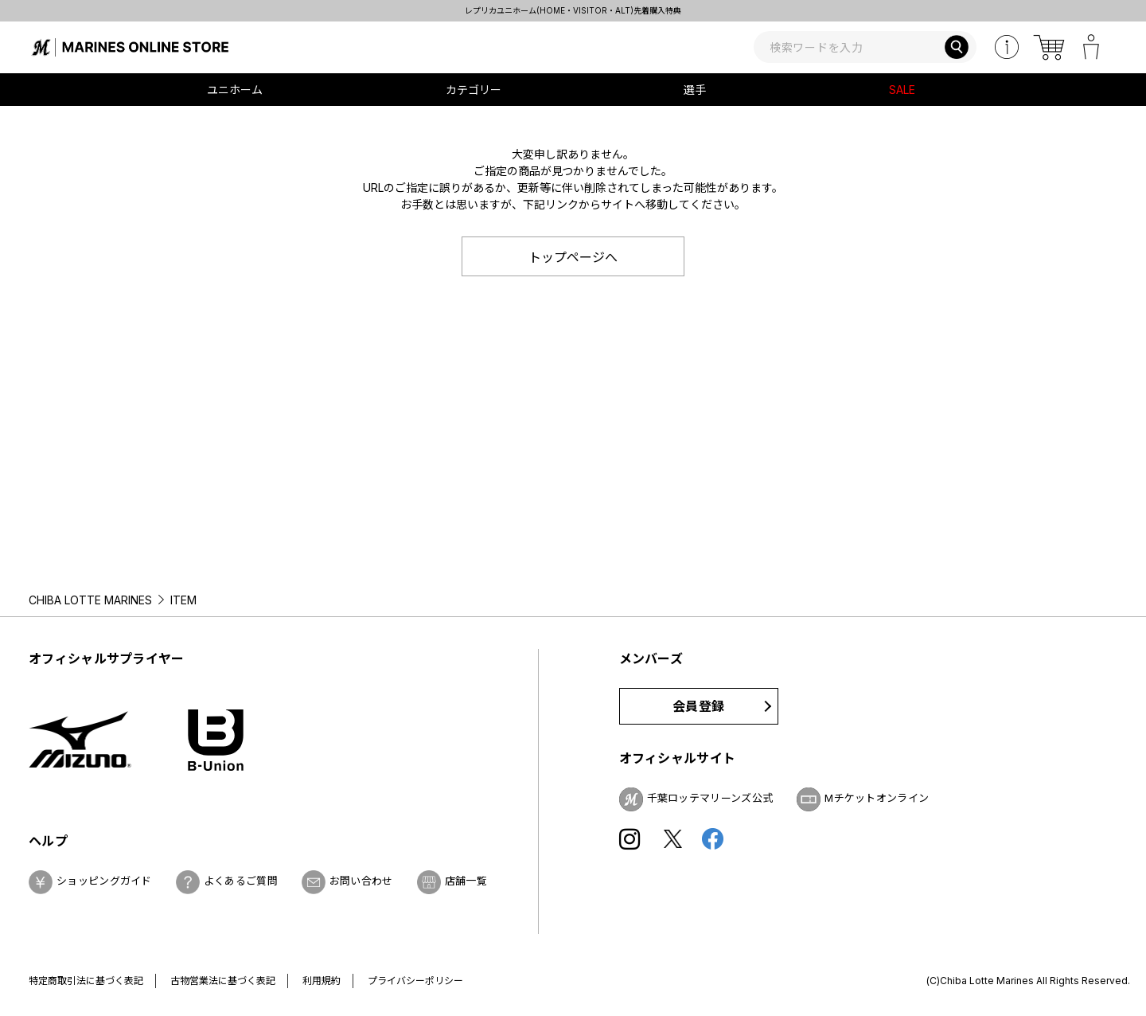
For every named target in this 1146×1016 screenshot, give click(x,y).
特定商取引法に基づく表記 (86, 981)
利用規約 (321, 981)
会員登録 (698, 706)
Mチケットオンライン (876, 797)
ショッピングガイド (104, 880)
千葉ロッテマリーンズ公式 (710, 797)
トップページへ (573, 257)
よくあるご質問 (241, 880)
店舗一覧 (466, 880)
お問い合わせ (361, 880)
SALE (902, 89)
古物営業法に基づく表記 (222, 981)
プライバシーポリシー (415, 981)
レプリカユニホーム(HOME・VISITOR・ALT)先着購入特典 (573, 10)
